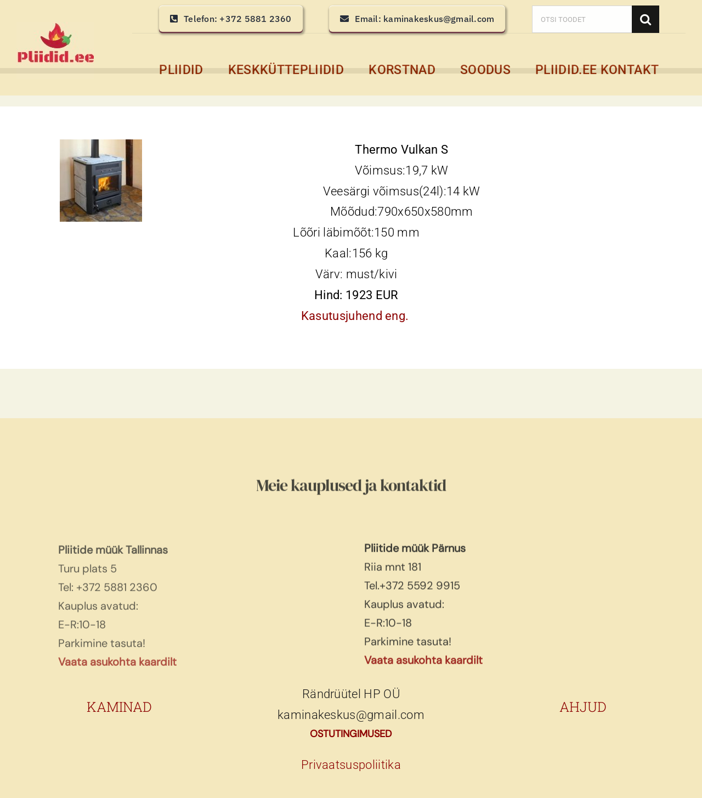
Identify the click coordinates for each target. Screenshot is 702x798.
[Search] (645, 19)
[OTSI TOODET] (582, 19)
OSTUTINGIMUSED (351, 733)
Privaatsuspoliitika (351, 765)
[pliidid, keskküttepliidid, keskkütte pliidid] (55, 28)
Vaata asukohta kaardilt (423, 664)
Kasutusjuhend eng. (355, 316)
